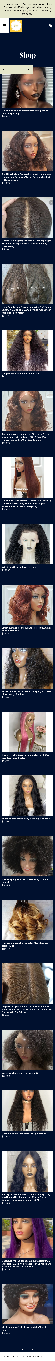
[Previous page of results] (23, 1349)
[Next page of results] (32, 1349)
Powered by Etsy (34, 1356)
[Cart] (50, 26)
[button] (16, 69)
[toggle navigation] (4, 25)
